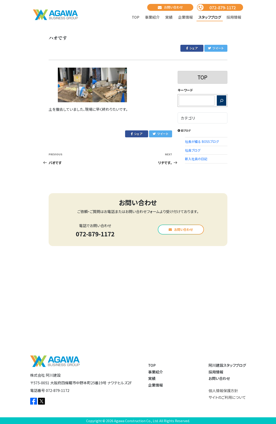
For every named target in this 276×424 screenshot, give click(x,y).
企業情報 (185, 17)
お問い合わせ (170, 7)
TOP (135, 17)
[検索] (221, 100)
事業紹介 (152, 17)
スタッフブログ (209, 17)
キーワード (185, 90)
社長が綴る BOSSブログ (202, 141)
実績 (169, 17)
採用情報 (233, 17)
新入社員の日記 (196, 158)
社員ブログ (192, 150)
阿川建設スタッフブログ (227, 365)
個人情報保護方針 (223, 390)
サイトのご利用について (227, 397)
